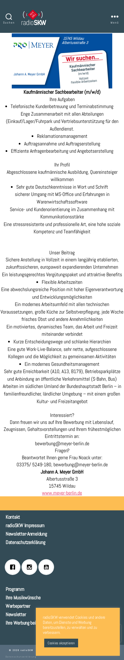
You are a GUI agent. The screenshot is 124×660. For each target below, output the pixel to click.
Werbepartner (18, 606)
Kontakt (13, 517)
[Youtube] (47, 567)
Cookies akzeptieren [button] (61, 643)
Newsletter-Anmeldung (26, 534)
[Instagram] (30, 567)
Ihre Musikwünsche (23, 597)
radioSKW (26, 650)
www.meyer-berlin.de (62, 493)
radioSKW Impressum (25, 525)
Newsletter (16, 614)
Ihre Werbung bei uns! (25, 623)
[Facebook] (14, 567)
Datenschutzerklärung (25, 542)
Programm (15, 589)
